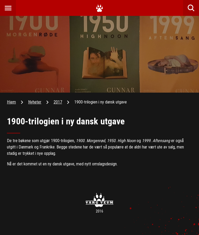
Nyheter (34, 102)
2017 (58, 102)
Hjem (11, 102)
